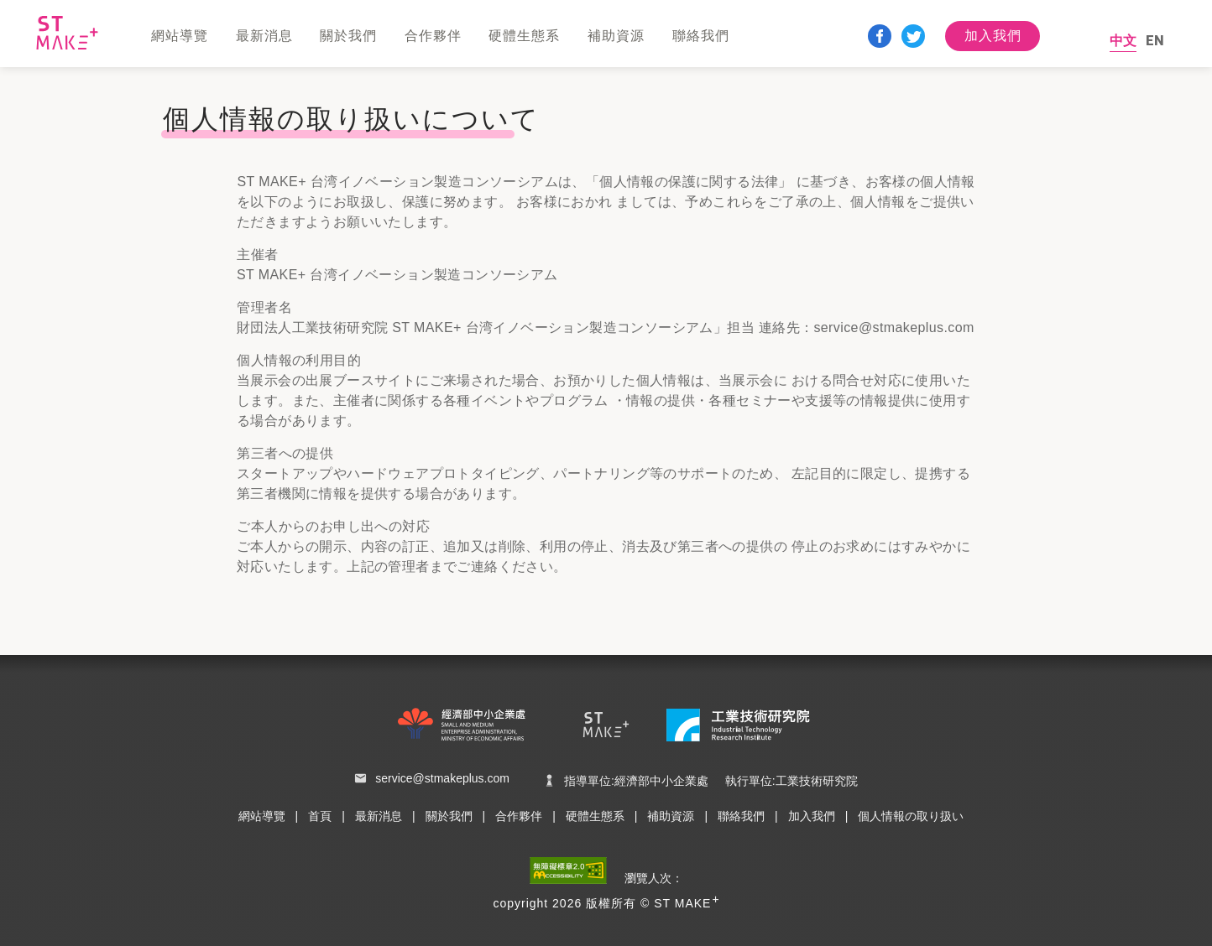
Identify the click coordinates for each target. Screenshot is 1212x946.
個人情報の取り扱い (911, 816)
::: (5, 74)
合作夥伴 (518, 816)
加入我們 (992, 36)
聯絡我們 (741, 816)
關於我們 (449, 816)
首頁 (320, 816)
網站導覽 (261, 816)
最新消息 (378, 816)
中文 (1123, 41)
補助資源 (670, 816)
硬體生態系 (595, 816)
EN (1155, 41)
